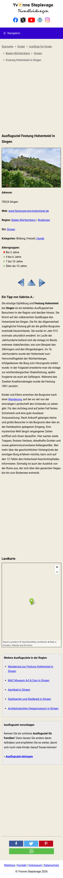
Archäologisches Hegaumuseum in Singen (33, 708)
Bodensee (44, 220)
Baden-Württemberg (24, 220)
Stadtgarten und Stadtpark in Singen (29, 699)
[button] (16, 844)
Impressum (35, 865)
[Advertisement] (31, 98)
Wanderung (15, 399)
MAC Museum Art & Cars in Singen (28, 680)
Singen (11, 229)
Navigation (11, 33)
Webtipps (9, 865)
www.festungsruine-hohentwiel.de (28, 211)
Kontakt (22, 865)
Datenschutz (51, 865)
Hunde (40, 238)
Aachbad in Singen (19, 689)
